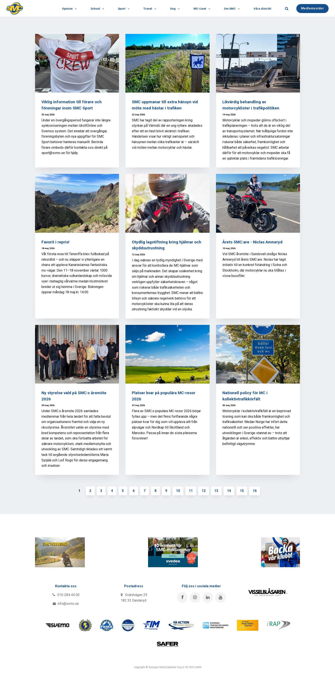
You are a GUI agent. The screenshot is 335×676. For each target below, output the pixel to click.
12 (204, 491)
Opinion (66, 8)
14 (229, 491)
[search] (286, 8)
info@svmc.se (66, 604)
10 (178, 491)
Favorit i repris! (55, 242)
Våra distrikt (262, 8)
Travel (147, 8)
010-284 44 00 (65, 595)
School (94, 8)
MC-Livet (200, 8)
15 (242, 491)
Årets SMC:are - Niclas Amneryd (252, 242)
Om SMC (231, 8)
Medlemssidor (312, 8)
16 (255, 491)
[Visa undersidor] (71, 8)
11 (191, 491)
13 (217, 491)
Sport (121, 8)
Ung (173, 8)
